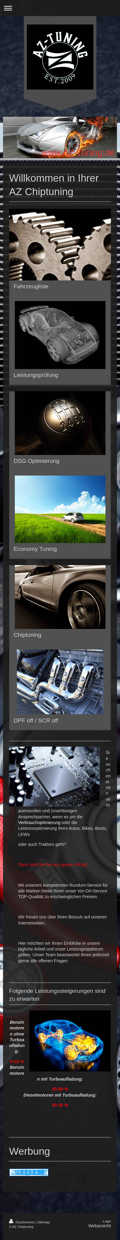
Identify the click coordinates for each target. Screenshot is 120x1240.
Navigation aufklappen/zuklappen (60, 8)
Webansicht (100, 1225)
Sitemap (43, 1222)
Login (107, 1221)
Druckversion (22, 1222)
